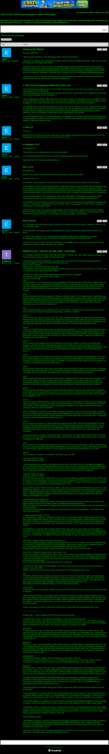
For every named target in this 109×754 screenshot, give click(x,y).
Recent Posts (5, 29)
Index (13, 27)
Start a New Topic (6, 39)
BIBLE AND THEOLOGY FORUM (12, 35)
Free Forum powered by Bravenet (54, 747)
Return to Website (6, 27)
